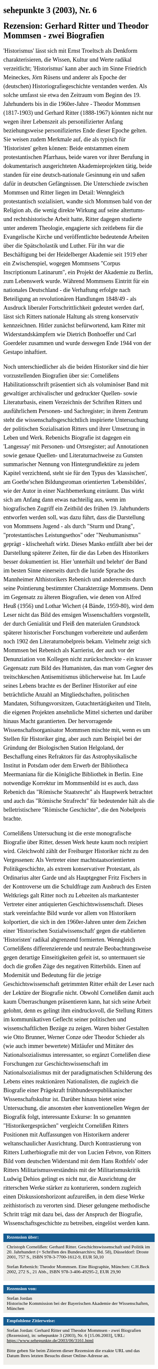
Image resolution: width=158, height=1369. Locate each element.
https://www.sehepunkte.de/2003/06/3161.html (50, 1340)
